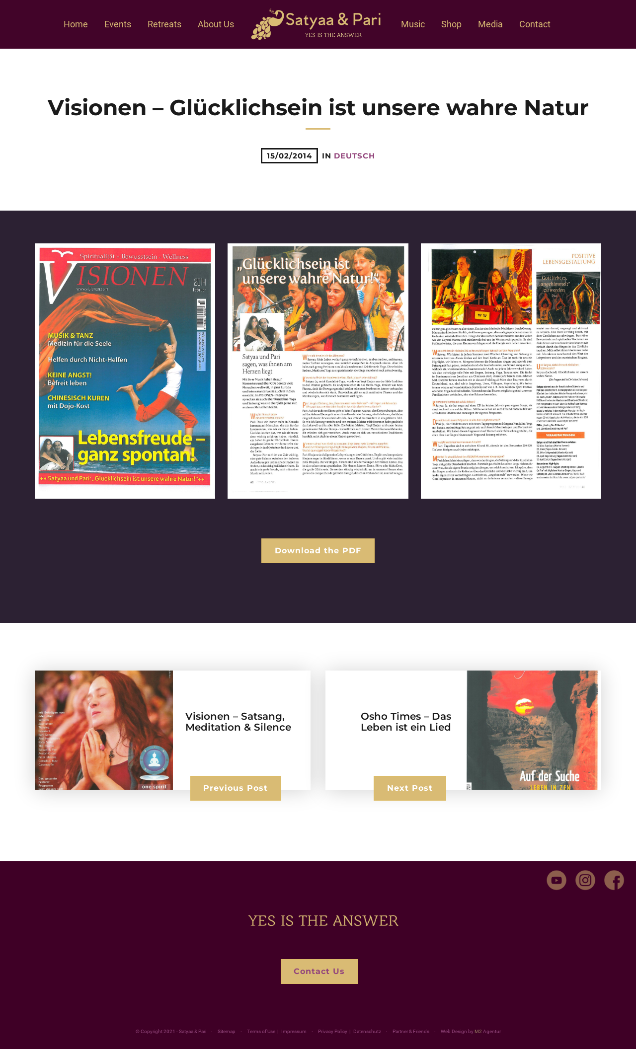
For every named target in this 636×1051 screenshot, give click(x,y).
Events (117, 24)
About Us (216, 24)
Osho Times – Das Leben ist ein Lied (406, 722)
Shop (451, 24)
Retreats (164, 24)
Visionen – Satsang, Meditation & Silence (238, 722)
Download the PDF (318, 551)
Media (490, 24)
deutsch (354, 155)
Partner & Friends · (434, 1033)
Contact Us (319, 972)
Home (76, 24)
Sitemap (227, 1033)
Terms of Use (261, 1033)
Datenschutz (367, 1033)
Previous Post (237, 788)
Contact (535, 24)
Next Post (409, 788)
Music (413, 24)
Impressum (294, 1033)
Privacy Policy (332, 1033)
